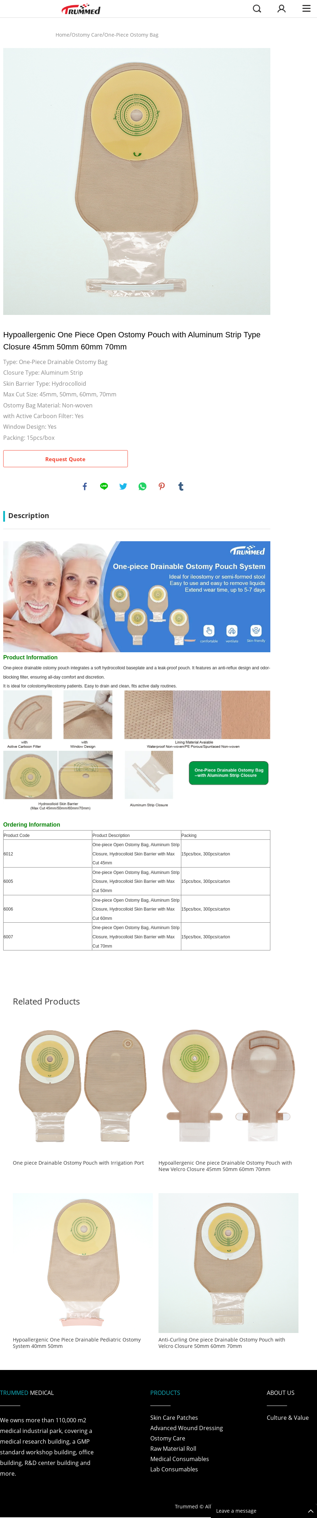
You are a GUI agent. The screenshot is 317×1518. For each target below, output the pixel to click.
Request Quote (65, 459)
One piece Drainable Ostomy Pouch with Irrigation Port (78, 1164)
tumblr (181, 486)
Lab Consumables (174, 1470)
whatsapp (142, 486)
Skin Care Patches (174, 1418)
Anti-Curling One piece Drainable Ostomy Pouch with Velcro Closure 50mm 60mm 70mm (221, 1344)
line (104, 486)
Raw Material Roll (173, 1449)
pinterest (162, 486)
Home (62, 34)
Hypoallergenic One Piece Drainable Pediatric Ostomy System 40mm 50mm (77, 1344)
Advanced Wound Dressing (186, 1429)
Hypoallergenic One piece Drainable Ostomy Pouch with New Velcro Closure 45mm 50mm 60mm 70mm (225, 1167)
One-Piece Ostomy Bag (131, 34)
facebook (85, 486)
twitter (123, 486)
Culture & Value (288, 1418)
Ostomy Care (87, 34)
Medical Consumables (179, 1460)
